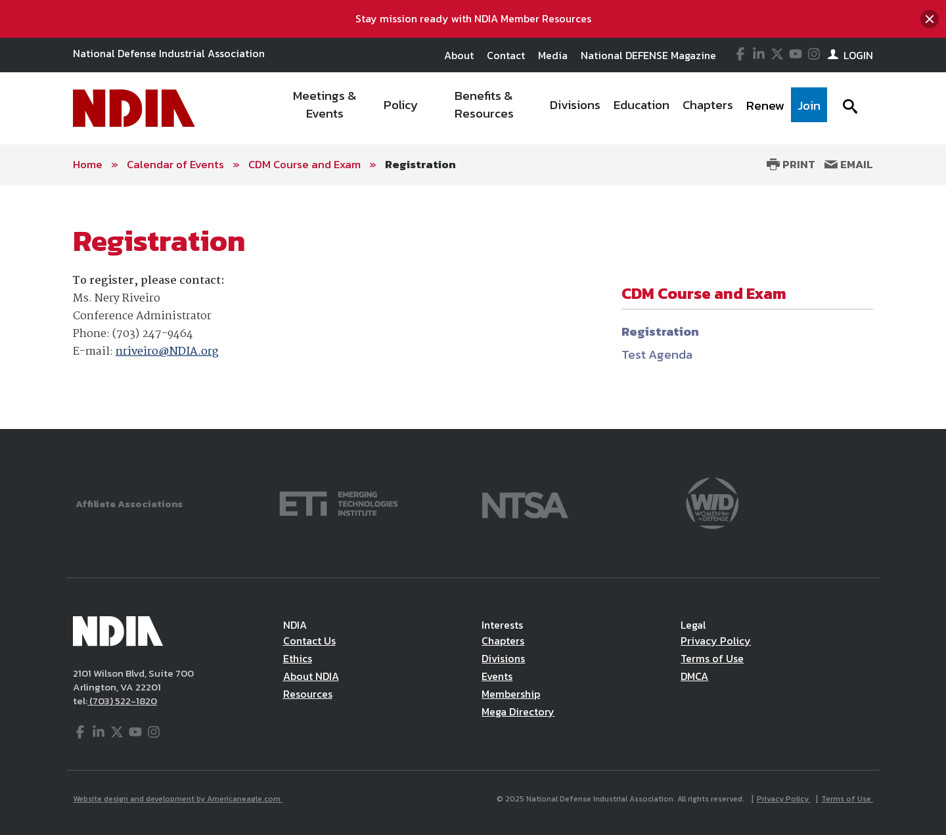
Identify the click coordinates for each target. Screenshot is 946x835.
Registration (420, 164)
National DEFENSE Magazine (648, 55)
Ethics (297, 658)
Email (848, 164)
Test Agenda (656, 354)
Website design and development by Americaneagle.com (177, 799)
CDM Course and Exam (304, 164)
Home (87, 164)
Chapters (503, 640)
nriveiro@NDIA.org (167, 352)
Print (791, 164)
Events (497, 676)
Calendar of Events (175, 164)
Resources (307, 694)
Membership (511, 694)
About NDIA (311, 676)
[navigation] (550, 108)
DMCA (694, 676)
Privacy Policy (716, 640)
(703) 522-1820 (122, 700)
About (459, 55)
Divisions (503, 658)
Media (553, 55)
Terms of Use (712, 658)
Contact (506, 55)
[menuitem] (325, 108)
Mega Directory (518, 711)
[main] (473, 307)
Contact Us (309, 640)
